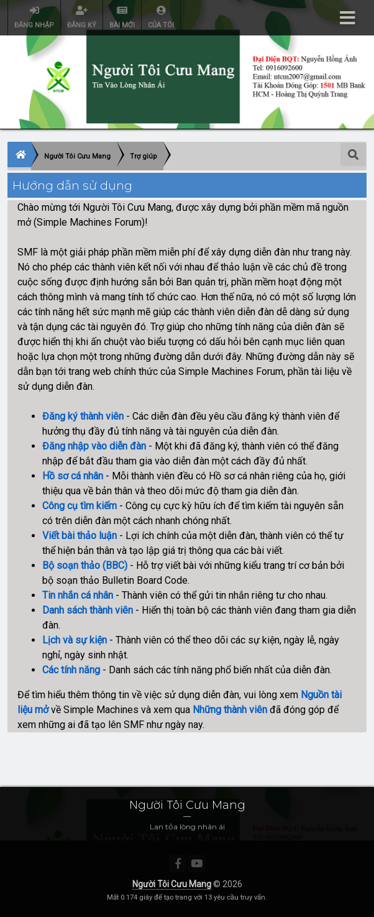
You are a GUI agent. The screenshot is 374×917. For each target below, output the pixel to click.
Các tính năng (71, 670)
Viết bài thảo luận (79, 535)
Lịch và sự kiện (74, 640)
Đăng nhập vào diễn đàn (94, 446)
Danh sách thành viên (87, 610)
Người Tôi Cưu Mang (171, 884)
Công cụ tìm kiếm (79, 506)
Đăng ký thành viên (83, 416)
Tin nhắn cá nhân (77, 595)
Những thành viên (230, 710)
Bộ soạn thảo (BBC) (84, 565)
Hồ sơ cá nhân (72, 476)
